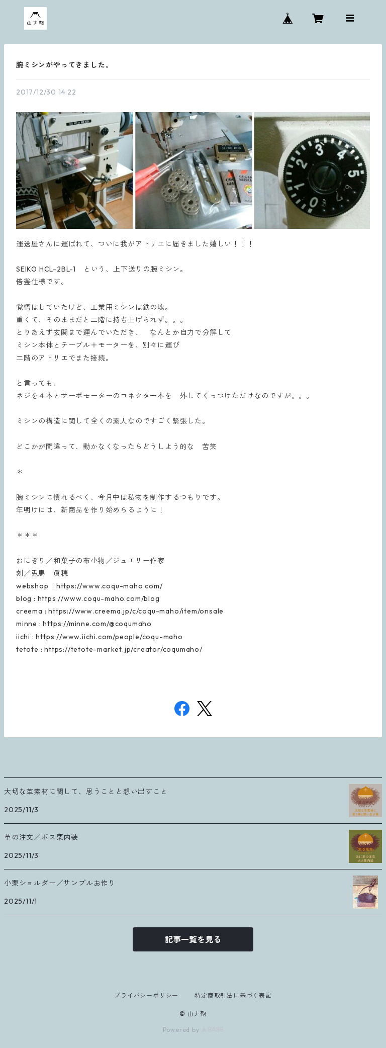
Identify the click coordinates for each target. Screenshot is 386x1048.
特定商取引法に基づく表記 (233, 995)
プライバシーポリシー (146, 995)
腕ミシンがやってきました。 (64, 64)
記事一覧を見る (193, 939)
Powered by (193, 1029)
